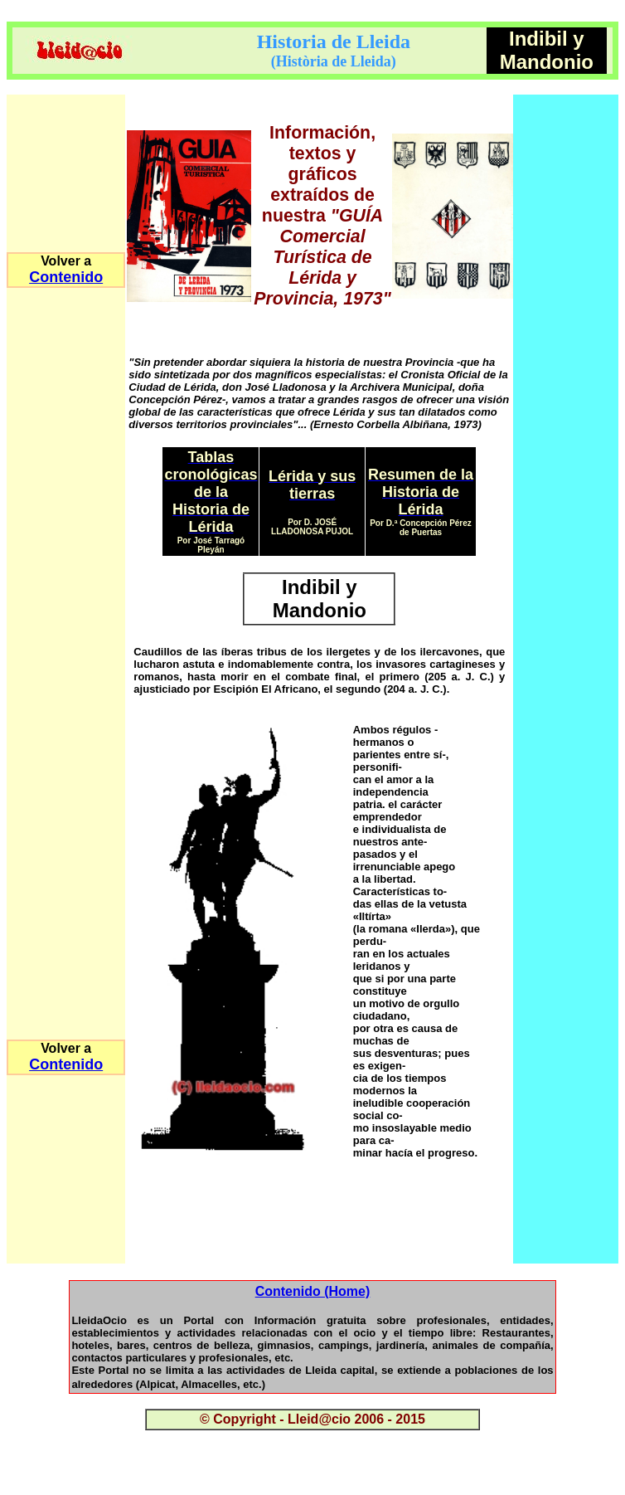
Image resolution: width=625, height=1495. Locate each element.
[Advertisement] (319, 1239)
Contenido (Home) (313, 1291)
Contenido (66, 277)
